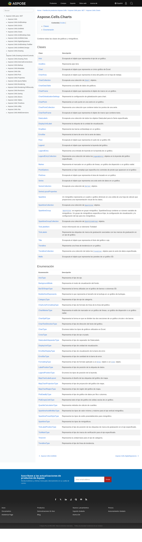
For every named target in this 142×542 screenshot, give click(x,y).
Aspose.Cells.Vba (14, 109)
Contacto (100, 539)
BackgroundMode (45, 291)
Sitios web (82, 3)
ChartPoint (42, 102)
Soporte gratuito (79, 524)
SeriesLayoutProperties (47, 197)
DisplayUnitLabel (45, 124)
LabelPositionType (45, 378)
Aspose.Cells (12, 19)
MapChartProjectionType (48, 394)
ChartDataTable (44, 86)
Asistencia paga (7, 528)
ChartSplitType (44, 326)
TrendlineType (44, 456)
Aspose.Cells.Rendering (16, 84)
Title (40, 246)
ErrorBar (41, 134)
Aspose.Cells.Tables (15, 100)
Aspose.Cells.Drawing (16, 51)
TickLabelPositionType (47, 438)
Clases (46, 26)
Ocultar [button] (61, 23)
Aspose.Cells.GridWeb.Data (18, 38)
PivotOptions (43, 172)
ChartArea (42, 75)
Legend (41, 145)
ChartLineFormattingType (48, 313)
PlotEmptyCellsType (46, 410)
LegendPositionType (46, 383)
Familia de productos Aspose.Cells (55, 10)
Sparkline (42, 202)
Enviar (108, 493)
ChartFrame (43, 91)
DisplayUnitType (44, 356)
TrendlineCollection (46, 256)
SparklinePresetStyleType (48, 427)
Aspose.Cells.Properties (16, 78)
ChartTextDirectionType (47, 334)
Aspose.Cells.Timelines (16, 103)
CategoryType (44, 307)
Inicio (3, 521)
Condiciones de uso (92, 539)
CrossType (42, 345)
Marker (41, 164)
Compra (63, 3)
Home (39, 10)
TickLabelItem (43, 232)
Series (40, 186)
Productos (53, 3)
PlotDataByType (44, 405)
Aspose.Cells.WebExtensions (18, 113)
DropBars (42, 129)
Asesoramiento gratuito (116, 524)
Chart (40, 69)
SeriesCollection (44, 191)
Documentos (6, 524)
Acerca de (93, 3)
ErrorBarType (43, 367)
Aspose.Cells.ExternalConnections (20, 62)
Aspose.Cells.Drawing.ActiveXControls (20, 55)
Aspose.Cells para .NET (14, 16)
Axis (40, 58)
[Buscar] (18, 10)
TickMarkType (43, 446)
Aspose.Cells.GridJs (15, 25)
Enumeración (48, 30)
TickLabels (42, 237)
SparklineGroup (44, 216)
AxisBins (41, 64)
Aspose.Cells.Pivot (14, 75)
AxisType (42, 286)
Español (119, 3)
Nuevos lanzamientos (81, 521)
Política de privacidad (80, 539)
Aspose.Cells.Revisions (16, 90)
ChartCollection (44, 80)
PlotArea (41, 181)
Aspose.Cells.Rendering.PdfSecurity (21, 87)
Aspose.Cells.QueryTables (17, 81)
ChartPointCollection (46, 107)
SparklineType (44, 432)
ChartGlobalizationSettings (48, 96)
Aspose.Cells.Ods (14, 71)
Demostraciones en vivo (46, 524)
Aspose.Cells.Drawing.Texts (18, 59)
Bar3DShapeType (45, 297)
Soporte (72, 3)
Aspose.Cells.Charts (15, 32)
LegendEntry (43, 151)
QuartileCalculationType (47, 416)
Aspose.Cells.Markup (15, 65)
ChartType (42, 340)
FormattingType (44, 372)
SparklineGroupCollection (48, 227)
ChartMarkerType (45, 318)
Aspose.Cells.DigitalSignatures (19, 41)
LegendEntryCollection (47, 156)
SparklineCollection (46, 210)
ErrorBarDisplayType (46, 362)
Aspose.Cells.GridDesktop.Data (19, 35)
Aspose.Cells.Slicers (15, 97)
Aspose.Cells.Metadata (16, 68)
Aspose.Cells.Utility (15, 106)
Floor (40, 140)
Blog (38, 528)
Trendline (42, 251)
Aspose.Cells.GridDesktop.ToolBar (20, 44)
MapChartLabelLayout (47, 389)
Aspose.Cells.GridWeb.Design (18, 48)
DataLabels (42, 118)
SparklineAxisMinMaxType (48, 421)
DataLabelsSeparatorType (48, 351)
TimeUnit (41, 451)
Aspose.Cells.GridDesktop (17, 22)
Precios (110, 521)
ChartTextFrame (44, 113)
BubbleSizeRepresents (47, 302)
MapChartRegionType (47, 400)
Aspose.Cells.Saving (15, 93)
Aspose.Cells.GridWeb (16, 28)
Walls (40, 265)
